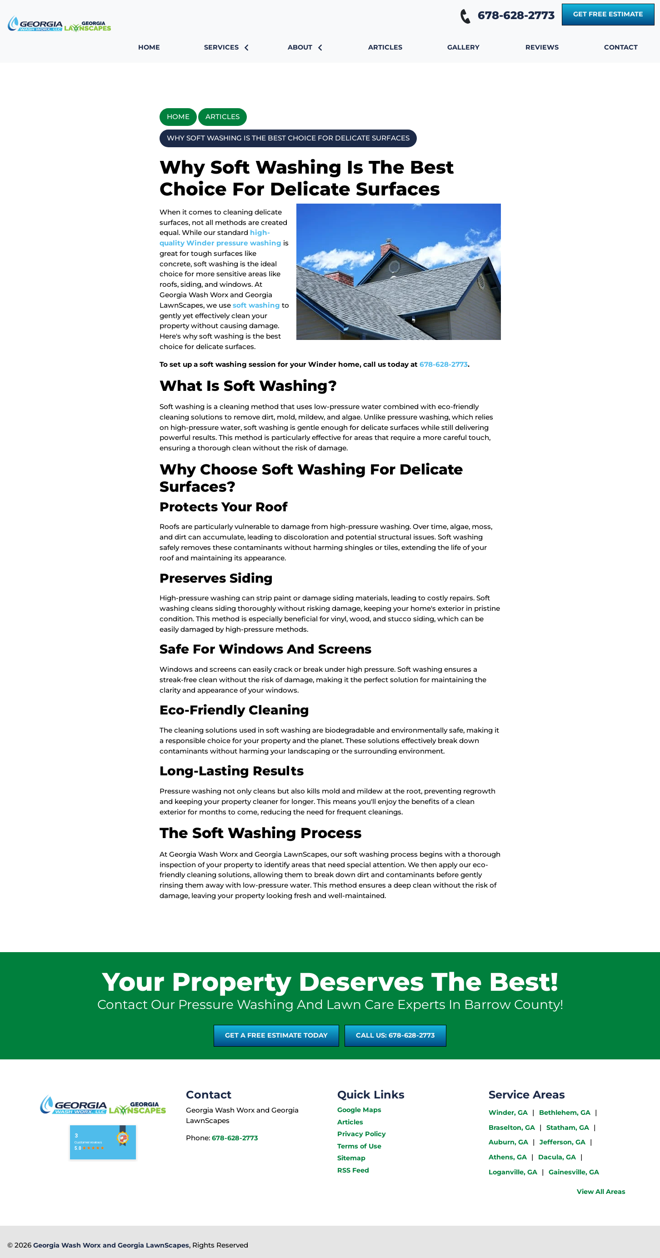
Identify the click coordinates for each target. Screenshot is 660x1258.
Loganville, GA (513, 1172)
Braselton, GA (512, 1127)
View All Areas (601, 1192)
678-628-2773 (505, 15)
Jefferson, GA (562, 1142)
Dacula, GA (557, 1157)
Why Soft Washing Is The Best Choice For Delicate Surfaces (288, 138)
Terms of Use (359, 1146)
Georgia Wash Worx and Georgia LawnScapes (111, 1245)
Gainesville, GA (574, 1172)
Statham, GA (567, 1127)
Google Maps (359, 1110)
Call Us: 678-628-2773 (395, 1035)
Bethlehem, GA (564, 1112)
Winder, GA (508, 1112)
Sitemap (351, 1158)
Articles (222, 116)
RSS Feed (353, 1170)
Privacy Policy (361, 1134)
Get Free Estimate (608, 14)
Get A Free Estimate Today (276, 1035)
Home (178, 116)
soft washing (256, 305)
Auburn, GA (508, 1142)
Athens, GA (508, 1157)
